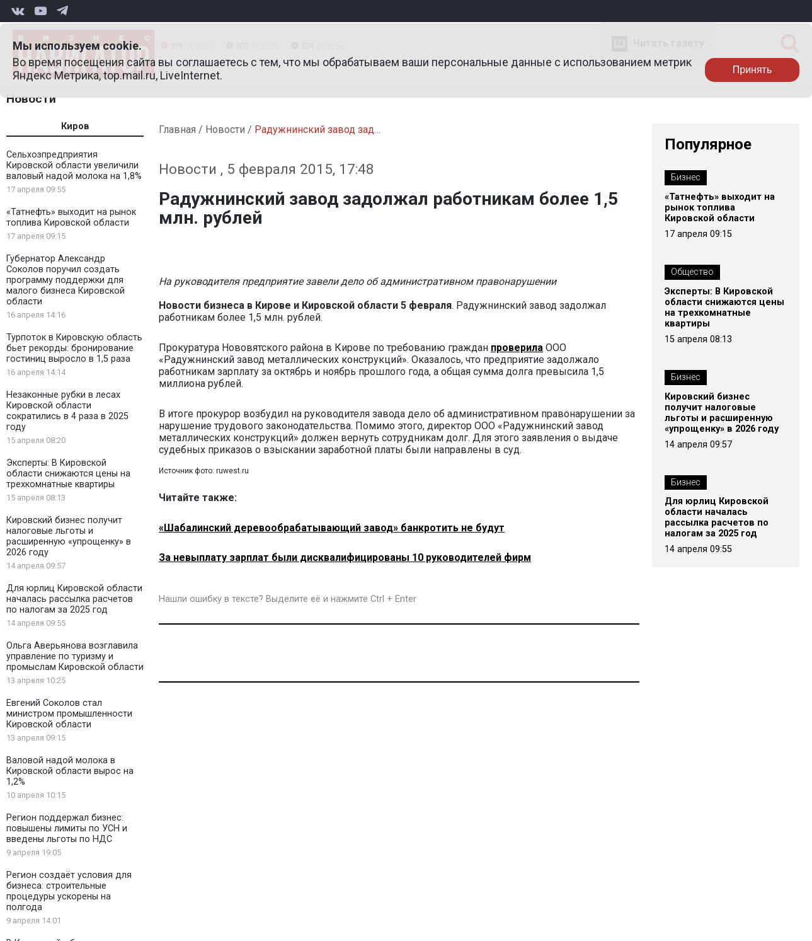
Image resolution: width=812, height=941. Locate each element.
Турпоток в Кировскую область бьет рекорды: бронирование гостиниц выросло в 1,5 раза (74, 348)
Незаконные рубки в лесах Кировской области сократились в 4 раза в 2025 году (67, 411)
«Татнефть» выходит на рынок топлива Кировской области (71, 217)
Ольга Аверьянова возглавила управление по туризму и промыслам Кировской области (75, 656)
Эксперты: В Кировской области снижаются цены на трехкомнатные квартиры (68, 474)
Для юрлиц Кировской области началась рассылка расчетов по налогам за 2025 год (74, 599)
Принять (752, 69)
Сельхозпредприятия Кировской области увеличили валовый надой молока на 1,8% (74, 165)
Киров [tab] (75, 126)
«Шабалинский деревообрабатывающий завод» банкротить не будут (332, 528)
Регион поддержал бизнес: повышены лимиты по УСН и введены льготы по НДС (66, 828)
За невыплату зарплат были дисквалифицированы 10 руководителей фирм (345, 557)
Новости (31, 98)
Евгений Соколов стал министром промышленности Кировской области (69, 714)
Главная (177, 130)
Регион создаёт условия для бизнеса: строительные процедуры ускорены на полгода (69, 891)
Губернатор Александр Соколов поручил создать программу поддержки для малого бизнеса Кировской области (65, 280)
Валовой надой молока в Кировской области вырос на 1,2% (70, 771)
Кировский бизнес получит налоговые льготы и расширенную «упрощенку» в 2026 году (68, 536)
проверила (517, 348)
